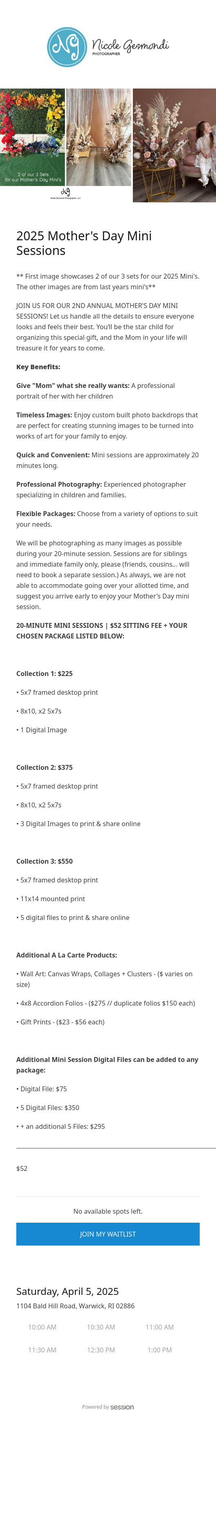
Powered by (108, 1406)
